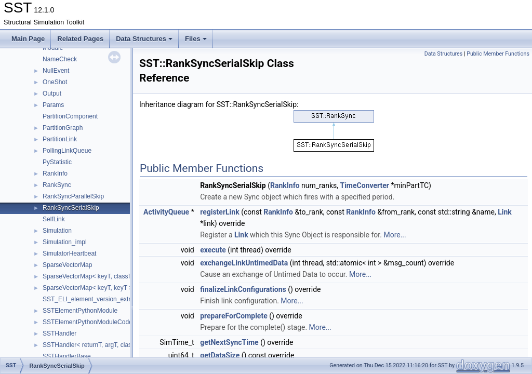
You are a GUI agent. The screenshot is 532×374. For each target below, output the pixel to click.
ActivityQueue (166, 212)
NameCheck (60, 59)
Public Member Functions (498, 53)
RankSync (57, 185)
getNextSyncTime (229, 342)
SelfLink (54, 219)
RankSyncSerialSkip (71, 207)
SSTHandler (59, 333)
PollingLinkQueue (67, 150)
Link (505, 212)
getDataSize (220, 355)
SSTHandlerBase (67, 356)
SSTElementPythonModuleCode (87, 322)
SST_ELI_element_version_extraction (95, 299)
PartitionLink (60, 139)
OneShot (55, 82)
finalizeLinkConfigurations (243, 289)
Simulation (57, 230)
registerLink (219, 212)
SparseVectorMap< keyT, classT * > (92, 276)
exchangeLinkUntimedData (244, 263)
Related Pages (80, 39)
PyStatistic (57, 162)
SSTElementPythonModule (80, 310)
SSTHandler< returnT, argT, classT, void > (100, 345)
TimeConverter (364, 185)
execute (213, 250)
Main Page (28, 39)
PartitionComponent (70, 116)
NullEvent (56, 70)
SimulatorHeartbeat (69, 253)
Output (52, 93)
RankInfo (55, 173)
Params (53, 105)
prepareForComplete (234, 316)
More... (394, 235)
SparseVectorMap (67, 265)
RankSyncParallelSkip (73, 196)
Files (196, 39)
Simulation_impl (65, 242)
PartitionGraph (63, 127)
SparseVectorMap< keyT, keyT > (87, 287)
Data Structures (144, 39)
